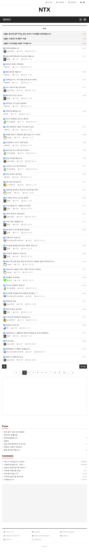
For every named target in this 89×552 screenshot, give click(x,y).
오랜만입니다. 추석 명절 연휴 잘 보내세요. (44, 79)
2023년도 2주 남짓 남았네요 (15, 103)
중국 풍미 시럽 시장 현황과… (14, 432)
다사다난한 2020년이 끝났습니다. (44, 317)
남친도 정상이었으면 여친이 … (14, 467)
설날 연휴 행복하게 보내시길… (14, 444)
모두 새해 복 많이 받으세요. (44, 87)
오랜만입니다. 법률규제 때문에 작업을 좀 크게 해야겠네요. (44, 332)
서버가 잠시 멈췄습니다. (44, 221)
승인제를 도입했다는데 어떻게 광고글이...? (44, 293)
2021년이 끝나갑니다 (44, 181)
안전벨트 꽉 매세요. (44, 277)
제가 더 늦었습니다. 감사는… (14, 461)
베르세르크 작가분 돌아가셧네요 (44, 229)
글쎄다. (6, 441)
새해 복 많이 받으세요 (44, 174)
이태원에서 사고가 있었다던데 (44, 142)
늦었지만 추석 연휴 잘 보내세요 (44, 150)
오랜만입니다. (8, 479)
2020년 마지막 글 (44, 325)
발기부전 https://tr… (11, 473)
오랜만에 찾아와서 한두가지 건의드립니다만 (44, 189)
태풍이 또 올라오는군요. (44, 356)
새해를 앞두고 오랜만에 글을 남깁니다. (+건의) (44, 134)
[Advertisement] (44, 396)
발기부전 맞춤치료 (10, 435)
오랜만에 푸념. (44, 301)
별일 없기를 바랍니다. (44, 71)
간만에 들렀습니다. (44, 48)
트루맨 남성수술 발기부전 (12, 476)
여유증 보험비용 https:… (12, 470)
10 (64, 373)
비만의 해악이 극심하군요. (44, 213)
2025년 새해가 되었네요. (13, 64)
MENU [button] (6, 19)
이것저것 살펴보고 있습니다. (44, 253)
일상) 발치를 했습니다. (44, 158)
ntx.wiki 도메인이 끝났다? (44, 285)
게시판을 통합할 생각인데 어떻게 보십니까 (44, 245)
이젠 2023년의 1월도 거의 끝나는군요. (44, 126)
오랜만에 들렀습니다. (44, 110)
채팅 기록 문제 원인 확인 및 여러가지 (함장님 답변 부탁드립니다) (44, 261)
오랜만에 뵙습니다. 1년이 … (13, 464)
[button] (4, 366)
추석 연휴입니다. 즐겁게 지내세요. (44, 205)
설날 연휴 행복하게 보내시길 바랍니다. (44, 56)
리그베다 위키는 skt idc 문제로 (44, 197)
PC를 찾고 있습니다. (12, 237)
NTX (44, 9)
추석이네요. (44, 340)
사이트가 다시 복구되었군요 (44, 166)
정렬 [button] (83, 366)
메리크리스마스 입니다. (44, 95)
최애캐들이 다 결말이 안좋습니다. (44, 348)
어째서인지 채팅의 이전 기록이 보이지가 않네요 (44, 269)
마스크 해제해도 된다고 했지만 (15, 118)
